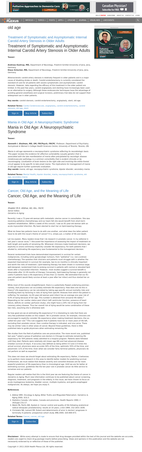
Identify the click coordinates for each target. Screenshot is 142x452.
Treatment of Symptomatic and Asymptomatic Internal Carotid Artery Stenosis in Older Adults (47, 39)
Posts (52, 20)
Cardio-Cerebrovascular (33, 106)
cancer (34, 416)
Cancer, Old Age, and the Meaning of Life (38, 191)
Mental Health (29, 174)
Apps (61, 20)
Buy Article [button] (31, 113)
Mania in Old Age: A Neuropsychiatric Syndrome (43, 122)
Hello (101, 15)
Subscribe (111, 15)
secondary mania (20, 177)
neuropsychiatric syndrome (71, 174)
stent (26, 108)
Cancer (26, 416)
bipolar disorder (44, 174)
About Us (120, 15)
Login (137, 15)
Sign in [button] (15, 113)
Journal (82, 20)
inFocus (29, 20)
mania (55, 174)
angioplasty (50, 106)
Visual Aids (95, 20)
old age (19, 108)
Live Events (108, 20)
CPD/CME (71, 20)
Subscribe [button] (47, 113)
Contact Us (129, 15)
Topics (42, 20)
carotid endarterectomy (67, 106)
